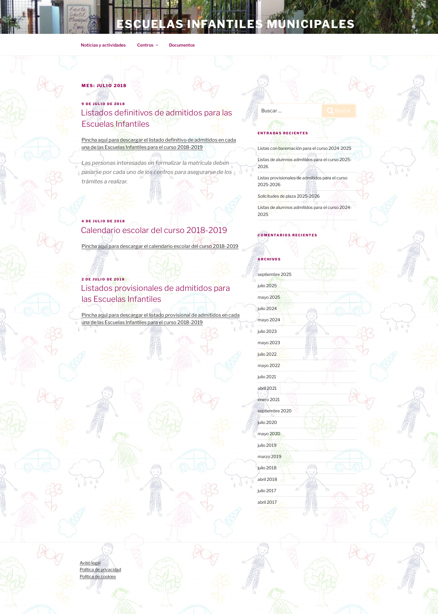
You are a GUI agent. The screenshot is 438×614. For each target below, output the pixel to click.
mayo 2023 (269, 342)
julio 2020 (267, 422)
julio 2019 (267, 445)
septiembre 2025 (274, 274)
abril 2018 (267, 479)
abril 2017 (267, 502)
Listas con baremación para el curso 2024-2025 (304, 148)
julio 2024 (267, 308)
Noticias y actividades (103, 45)
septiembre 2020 (275, 410)
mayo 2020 (269, 433)
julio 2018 (267, 467)
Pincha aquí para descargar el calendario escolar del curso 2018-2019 (160, 246)
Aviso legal (90, 562)
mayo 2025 (269, 297)
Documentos (182, 45)
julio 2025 (267, 285)
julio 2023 (267, 331)
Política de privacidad (100, 569)
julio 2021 (267, 376)
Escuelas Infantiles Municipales (235, 24)
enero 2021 (269, 399)
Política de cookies (98, 576)
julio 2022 (267, 354)
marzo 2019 (269, 456)
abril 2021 (267, 388)
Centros (148, 45)
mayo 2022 (269, 365)
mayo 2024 (269, 319)
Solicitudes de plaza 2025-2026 (289, 196)
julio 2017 (267, 490)
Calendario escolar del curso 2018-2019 (154, 230)
